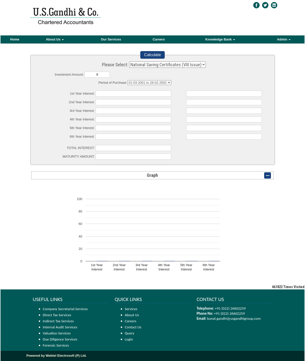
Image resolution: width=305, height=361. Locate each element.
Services (131, 309)
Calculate (152, 55)
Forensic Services (56, 345)
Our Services (111, 39)
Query (129, 333)
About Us (55, 39)
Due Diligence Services (60, 339)
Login (129, 339)
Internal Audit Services (60, 327)
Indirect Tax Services (58, 321)
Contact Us (133, 327)
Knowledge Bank (220, 39)
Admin (284, 39)
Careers (159, 39)
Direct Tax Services (57, 315)
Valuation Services (57, 333)
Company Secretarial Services (65, 309)
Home (14, 39)
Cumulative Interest (149, 82)
